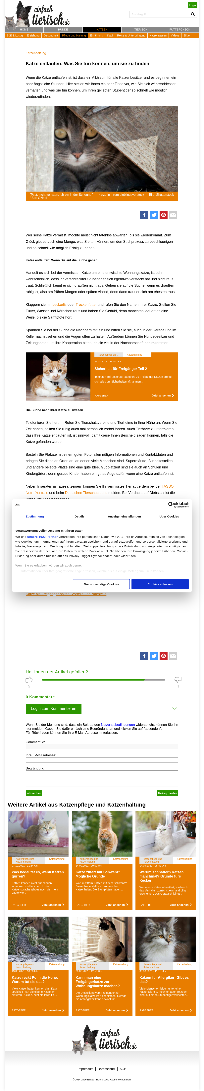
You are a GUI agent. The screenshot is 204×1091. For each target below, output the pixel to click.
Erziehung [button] (33, 35)
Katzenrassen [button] (158, 35)
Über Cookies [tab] (169, 516)
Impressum (85, 1069)
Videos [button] (175, 35)
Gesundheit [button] (51, 35)
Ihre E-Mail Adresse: (41, 755)
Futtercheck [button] (180, 29)
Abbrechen (34, 793)
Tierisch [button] (140, 29)
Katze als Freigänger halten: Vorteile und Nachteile (66, 594)
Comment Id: (35, 742)
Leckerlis (59, 305)
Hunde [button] (63, 29)
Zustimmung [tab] (35, 516)
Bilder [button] (187, 35)
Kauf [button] (110, 35)
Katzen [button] (102, 29)
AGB (123, 1069)
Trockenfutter (86, 305)
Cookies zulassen (160, 584)
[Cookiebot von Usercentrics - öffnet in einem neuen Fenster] (171, 505)
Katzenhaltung (36, 53)
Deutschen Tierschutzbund (86, 493)
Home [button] (24, 29)
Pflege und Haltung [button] (74, 35)
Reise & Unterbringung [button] (131, 35)
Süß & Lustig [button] (15, 35)
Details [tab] (80, 516)
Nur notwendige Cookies (101, 584)
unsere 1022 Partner (42, 536)
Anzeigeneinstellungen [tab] (124, 516)
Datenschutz (106, 1069)
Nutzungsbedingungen (118, 725)
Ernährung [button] (96, 35)
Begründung (35, 768)
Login (192, 5)
